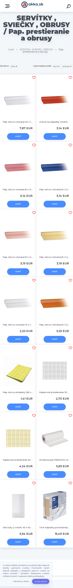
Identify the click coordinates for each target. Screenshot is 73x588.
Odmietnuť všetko (21, 581)
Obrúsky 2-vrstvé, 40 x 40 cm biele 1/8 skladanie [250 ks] (18, 527)
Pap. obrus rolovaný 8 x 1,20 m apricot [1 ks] (18, 257)
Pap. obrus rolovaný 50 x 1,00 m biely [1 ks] (18, 122)
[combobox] (56, 66)
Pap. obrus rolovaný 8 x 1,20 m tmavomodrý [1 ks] (54, 189)
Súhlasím (41, 581)
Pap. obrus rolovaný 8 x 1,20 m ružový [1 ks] (18, 189)
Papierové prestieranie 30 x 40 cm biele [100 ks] (54, 392)
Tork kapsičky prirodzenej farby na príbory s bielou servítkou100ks (54, 527)
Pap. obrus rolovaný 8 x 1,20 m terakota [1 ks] (54, 324)
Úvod (11, 49)
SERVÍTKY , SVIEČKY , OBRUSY (36, 49)
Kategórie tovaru (8, 6)
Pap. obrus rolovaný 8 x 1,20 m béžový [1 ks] (54, 257)
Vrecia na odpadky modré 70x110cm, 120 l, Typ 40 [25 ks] (54, 122)
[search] (69, 6)
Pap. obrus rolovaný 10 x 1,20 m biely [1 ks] (18, 324)
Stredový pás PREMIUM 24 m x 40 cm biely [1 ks (54, 460)
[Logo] (32, 6)
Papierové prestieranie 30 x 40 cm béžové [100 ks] (18, 460)
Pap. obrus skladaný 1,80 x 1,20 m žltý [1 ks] (18, 392)
